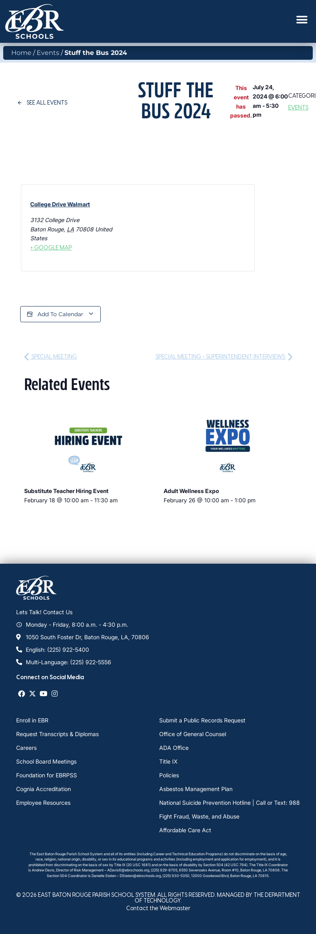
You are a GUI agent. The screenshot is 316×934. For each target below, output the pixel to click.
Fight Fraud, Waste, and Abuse (199, 816)
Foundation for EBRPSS (46, 775)
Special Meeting (50, 356)
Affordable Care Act (185, 830)
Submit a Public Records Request (202, 720)
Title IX (168, 761)
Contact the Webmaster (158, 908)
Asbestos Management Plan (196, 788)
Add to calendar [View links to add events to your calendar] (60, 314)
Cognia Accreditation (43, 788)
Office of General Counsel (192, 733)
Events (48, 53)
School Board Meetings (46, 761)
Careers (26, 747)
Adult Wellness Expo (191, 490)
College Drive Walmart (60, 204)
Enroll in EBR (32, 720)
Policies (169, 775)
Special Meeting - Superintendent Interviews (224, 356)
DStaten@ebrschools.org (140, 875)
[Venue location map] (172, 228)
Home (21, 53)
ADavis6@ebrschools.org (128, 870)
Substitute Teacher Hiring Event (66, 490)
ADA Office (174, 747)
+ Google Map (51, 247)
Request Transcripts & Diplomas (57, 733)
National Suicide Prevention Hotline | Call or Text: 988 (229, 802)
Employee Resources (43, 802)
